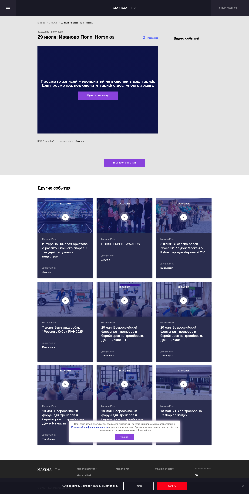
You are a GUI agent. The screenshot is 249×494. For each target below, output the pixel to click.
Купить (172, 486)
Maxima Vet (122, 469)
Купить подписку (97, 95)
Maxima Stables (164, 469)
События (53, 23)
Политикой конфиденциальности (89, 427)
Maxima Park (84, 476)
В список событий (124, 163)
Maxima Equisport (87, 469)
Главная (41, 23)
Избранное (153, 38)
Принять (124, 437)
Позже (138, 486)
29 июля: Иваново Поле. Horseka (77, 23)
